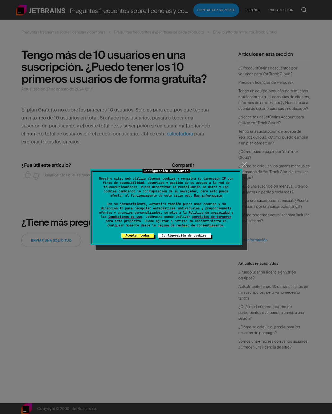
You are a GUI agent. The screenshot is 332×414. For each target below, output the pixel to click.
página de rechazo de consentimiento (190, 225)
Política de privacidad (208, 212)
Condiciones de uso (125, 217)
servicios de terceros (211, 217)
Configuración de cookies (184, 235)
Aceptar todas (137, 235)
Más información (208, 195)
